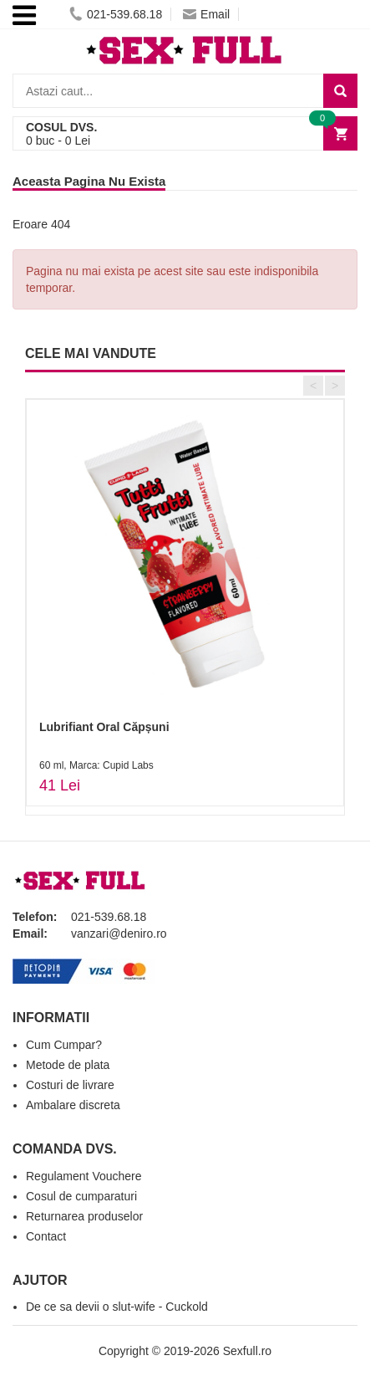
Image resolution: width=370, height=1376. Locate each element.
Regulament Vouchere (84, 1176)
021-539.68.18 (115, 14)
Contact (46, 1236)
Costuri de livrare (70, 1085)
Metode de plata (67, 1065)
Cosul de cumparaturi (81, 1196)
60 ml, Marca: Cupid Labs (96, 765)
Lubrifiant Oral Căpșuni (104, 727)
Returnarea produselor (84, 1216)
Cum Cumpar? (64, 1044)
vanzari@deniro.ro (119, 933)
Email (206, 14)
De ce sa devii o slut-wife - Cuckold (117, 1306)
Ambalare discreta (73, 1105)
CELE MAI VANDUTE (90, 353)
